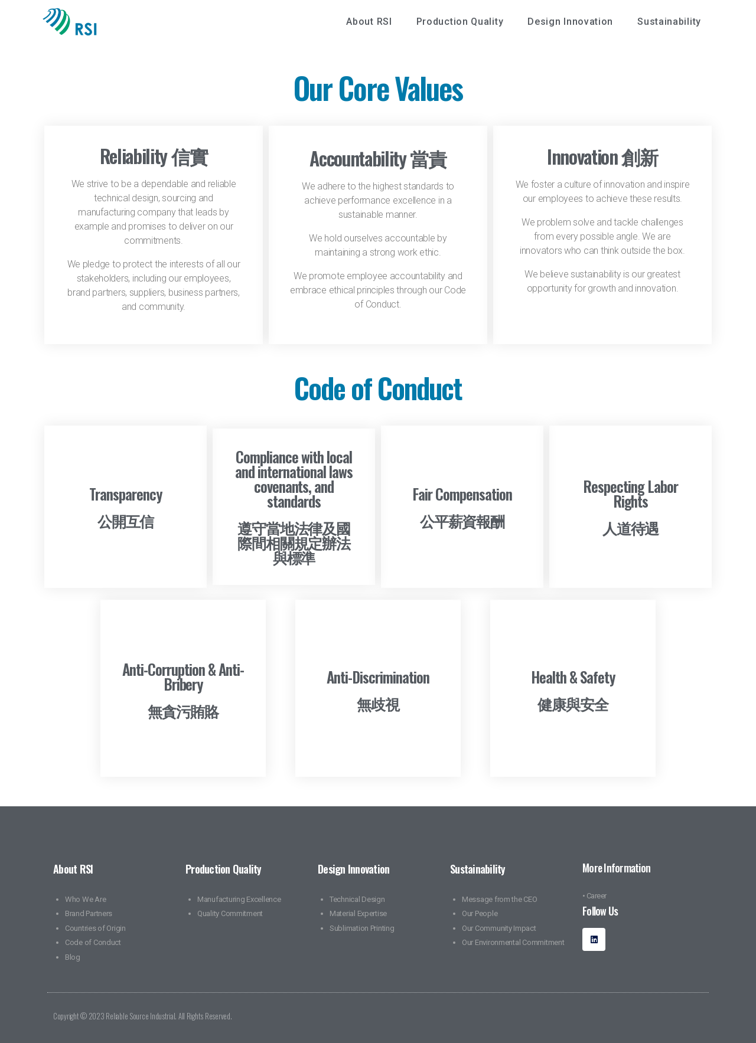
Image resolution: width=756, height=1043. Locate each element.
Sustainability (672, 22)
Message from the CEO (499, 899)
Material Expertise (358, 913)
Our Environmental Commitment (513, 942)
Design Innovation (573, 22)
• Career (594, 895)
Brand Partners (88, 913)
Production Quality (463, 22)
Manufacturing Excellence (239, 899)
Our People (479, 913)
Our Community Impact (499, 928)
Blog (72, 957)
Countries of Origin (95, 928)
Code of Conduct (93, 942)
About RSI (371, 22)
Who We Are (85, 899)
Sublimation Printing (362, 928)
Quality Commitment (230, 913)
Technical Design (357, 899)
